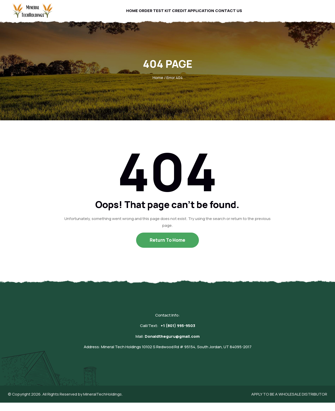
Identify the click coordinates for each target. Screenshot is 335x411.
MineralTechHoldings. (103, 402)
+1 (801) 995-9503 (178, 334)
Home (127, 14)
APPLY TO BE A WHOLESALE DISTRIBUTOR (289, 402)
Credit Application (195, 14)
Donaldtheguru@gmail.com (172, 344)
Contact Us (233, 14)
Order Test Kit (154, 14)
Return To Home (167, 248)
